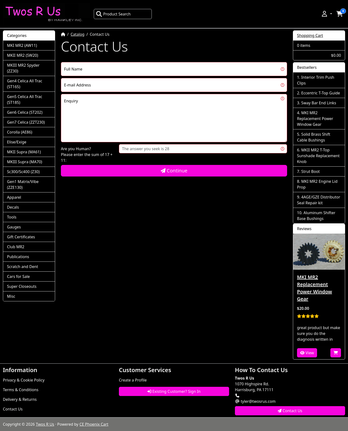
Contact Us (12, 409)
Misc (11, 296)
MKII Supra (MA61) (24, 152)
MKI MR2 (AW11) (22, 45)
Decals (13, 207)
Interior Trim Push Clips (315, 80)
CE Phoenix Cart (94, 424)
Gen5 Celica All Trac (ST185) (24, 99)
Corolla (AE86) (19, 132)
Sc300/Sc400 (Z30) (23, 171)
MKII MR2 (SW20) (22, 55)
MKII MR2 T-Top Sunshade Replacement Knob (318, 155)
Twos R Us (45, 424)
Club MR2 (15, 246)
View (307, 352)
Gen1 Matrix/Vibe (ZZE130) (23, 184)
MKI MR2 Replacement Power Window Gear (315, 118)
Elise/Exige (16, 142)
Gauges (14, 227)
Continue (174, 170)
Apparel (14, 197)
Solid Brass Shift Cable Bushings (313, 137)
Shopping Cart (310, 35)
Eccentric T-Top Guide (320, 93)
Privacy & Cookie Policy (23, 380)
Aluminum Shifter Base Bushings (316, 215)
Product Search (113, 14)
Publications (18, 256)
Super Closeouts (21, 286)
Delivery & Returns (20, 399)
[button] (326, 14)
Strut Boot (310, 171)
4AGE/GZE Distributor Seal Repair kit (318, 199)
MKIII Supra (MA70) (24, 161)
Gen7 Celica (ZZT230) (26, 122)
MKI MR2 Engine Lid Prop (317, 184)
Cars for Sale (18, 276)
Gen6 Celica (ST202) (25, 112)
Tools (11, 217)
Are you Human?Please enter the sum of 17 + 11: (87, 154)
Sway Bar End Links (318, 103)
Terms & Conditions (20, 389)
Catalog (78, 34)
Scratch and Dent (22, 266)
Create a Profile (133, 380)
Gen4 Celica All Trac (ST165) (24, 83)
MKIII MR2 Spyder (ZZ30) (23, 68)
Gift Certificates (21, 237)
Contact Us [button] (290, 410)
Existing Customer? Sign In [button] (174, 391)
